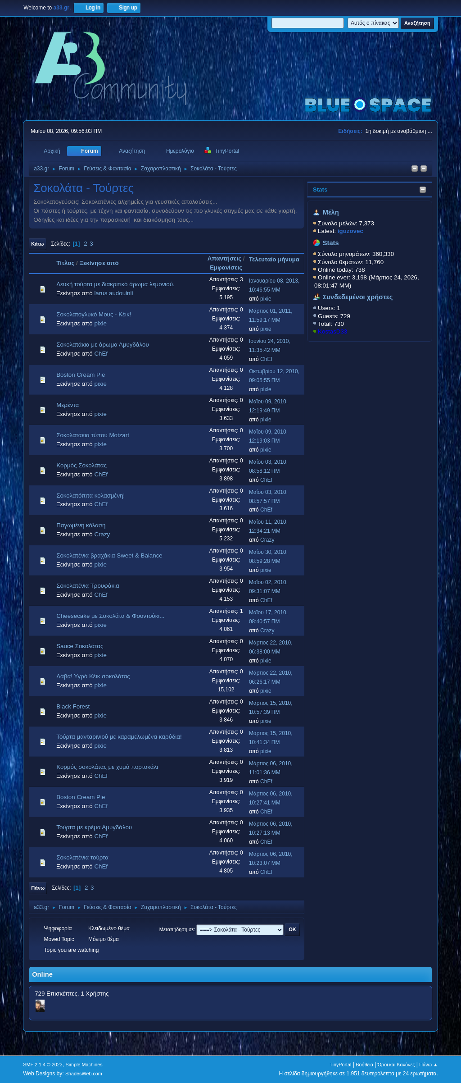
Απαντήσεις (224, 258)
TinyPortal (340, 1064)
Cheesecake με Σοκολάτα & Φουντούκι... (110, 615)
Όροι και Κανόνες (396, 1064)
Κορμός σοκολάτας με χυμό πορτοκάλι (107, 766)
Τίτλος (65, 263)
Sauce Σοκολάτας (79, 646)
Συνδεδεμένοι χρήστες (358, 297)
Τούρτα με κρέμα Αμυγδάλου (94, 827)
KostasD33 (332, 331)
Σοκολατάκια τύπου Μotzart (92, 435)
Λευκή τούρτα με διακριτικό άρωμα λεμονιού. (115, 284)
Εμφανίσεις (226, 267)
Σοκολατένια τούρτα (82, 857)
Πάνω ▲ (428, 1064)
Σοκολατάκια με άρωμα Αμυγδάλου (102, 344)
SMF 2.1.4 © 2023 (43, 1064)
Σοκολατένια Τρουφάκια (87, 585)
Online (42, 974)
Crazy (102, 534)
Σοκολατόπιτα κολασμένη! (90, 495)
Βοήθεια (364, 1064)
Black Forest (73, 706)
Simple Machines (84, 1064)
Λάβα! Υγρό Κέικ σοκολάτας (93, 676)
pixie (265, 299)
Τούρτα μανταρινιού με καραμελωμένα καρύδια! (119, 736)
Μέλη (331, 212)
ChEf (101, 353)
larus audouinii (113, 293)
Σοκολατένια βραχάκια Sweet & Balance (109, 555)
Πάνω (38, 888)
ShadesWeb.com (83, 1073)
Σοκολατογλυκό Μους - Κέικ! (93, 314)
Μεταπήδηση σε (176, 929)
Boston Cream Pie (80, 374)
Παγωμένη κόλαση (80, 525)
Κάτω (37, 244)
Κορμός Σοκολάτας (81, 465)
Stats (320, 189)
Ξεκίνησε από (98, 263)
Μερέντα (67, 405)
